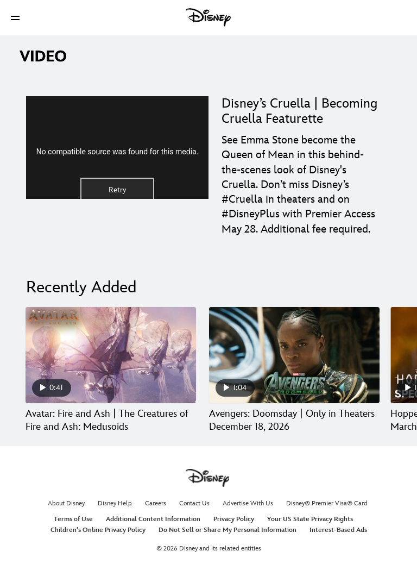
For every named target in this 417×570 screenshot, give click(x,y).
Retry (117, 190)
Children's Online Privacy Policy (98, 530)
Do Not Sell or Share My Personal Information (227, 530)
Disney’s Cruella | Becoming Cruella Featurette (299, 111)
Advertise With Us (248, 503)
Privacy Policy (233, 519)
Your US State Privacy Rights (310, 519)
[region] (117, 147)
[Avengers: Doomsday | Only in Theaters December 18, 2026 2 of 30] (294, 355)
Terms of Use (73, 519)
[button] (15, 17)
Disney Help (115, 503)
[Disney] (208, 17)
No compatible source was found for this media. (117, 151)
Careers (155, 503)
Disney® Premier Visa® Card (327, 503)
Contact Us (194, 503)
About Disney (66, 503)
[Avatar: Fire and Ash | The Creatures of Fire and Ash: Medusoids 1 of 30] (111, 355)
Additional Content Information (153, 519)
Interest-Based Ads (338, 530)
